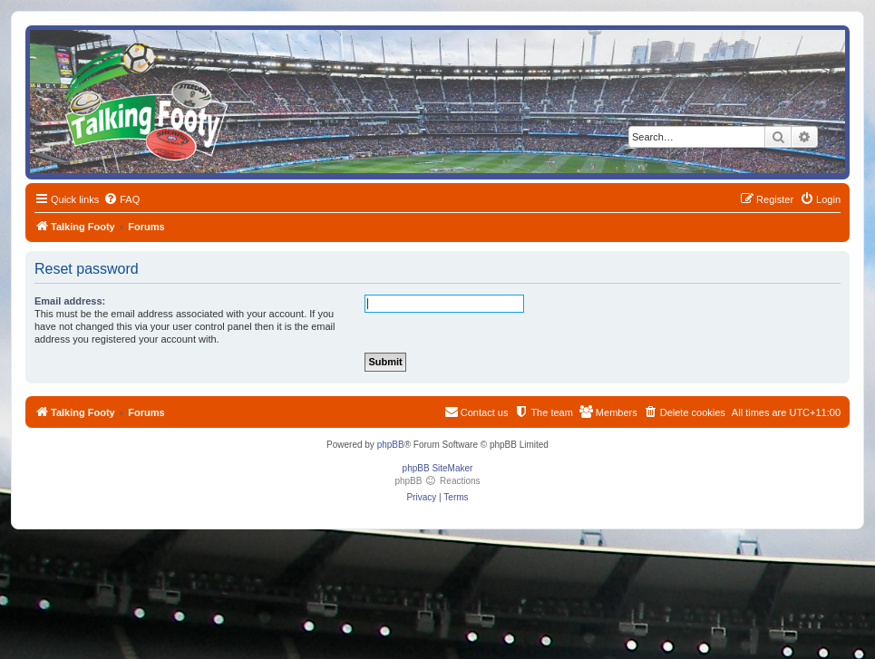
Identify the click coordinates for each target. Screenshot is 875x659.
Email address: (69, 301)
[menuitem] (121, 199)
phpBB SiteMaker (438, 468)
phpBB (390, 445)
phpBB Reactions (437, 481)
